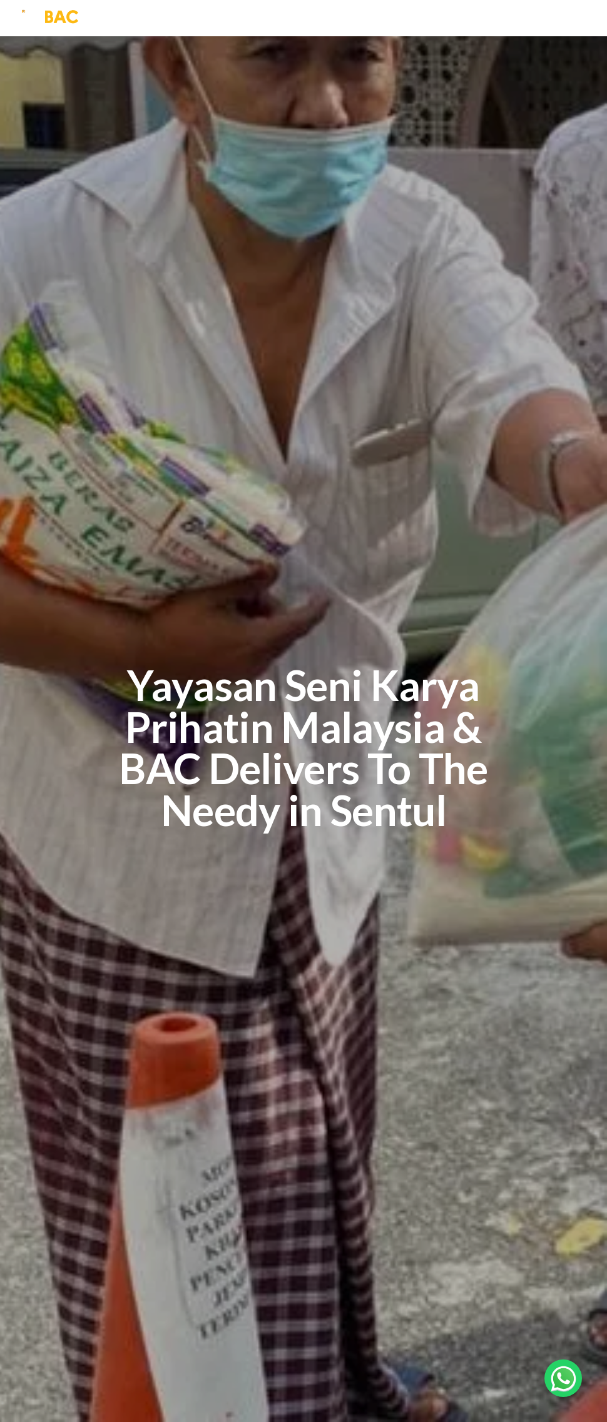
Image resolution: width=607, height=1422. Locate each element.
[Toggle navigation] (588, 18)
